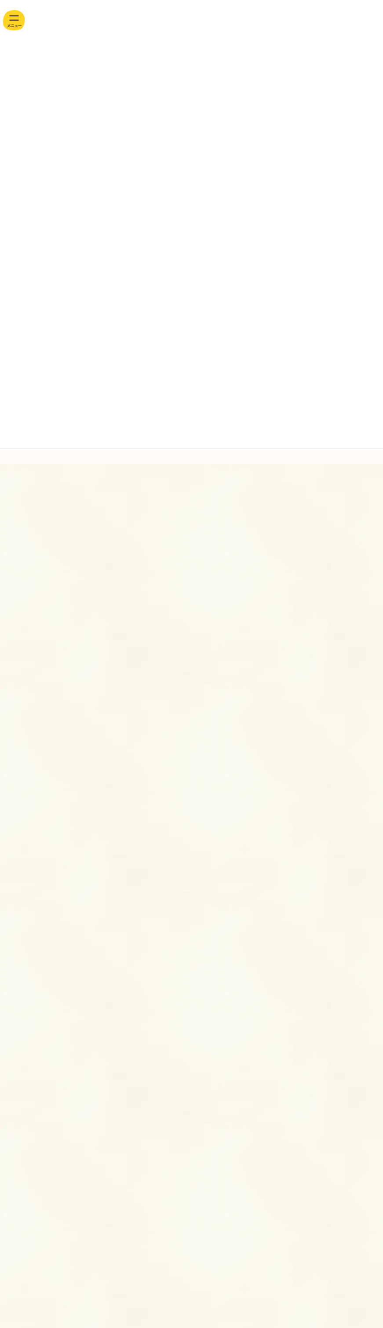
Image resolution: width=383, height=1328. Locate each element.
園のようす (24, 843)
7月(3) (28, 645)
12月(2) (30, 561)
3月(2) (28, 711)
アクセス (89, 1079)
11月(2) (30, 578)
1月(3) (28, 745)
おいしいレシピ (28, 810)
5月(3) (28, 678)
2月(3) (28, 728)
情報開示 (240, 1079)
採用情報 (89, 1034)
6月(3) (28, 662)
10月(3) (30, 595)
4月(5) (28, 695)
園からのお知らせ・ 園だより (44, 826)
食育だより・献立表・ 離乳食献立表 (51, 859)
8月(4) (28, 628)
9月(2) (28, 611)
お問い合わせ (241, 1034)
